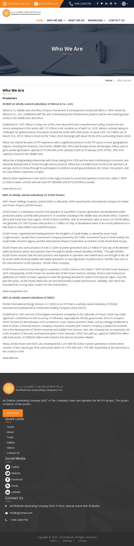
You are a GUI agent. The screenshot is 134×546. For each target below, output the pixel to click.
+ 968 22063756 (19, 519)
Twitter (15, 467)
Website (15, 473)
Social (14, 485)
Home (108, 80)
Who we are (56, 20)
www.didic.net (10, 357)
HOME (39, 20)
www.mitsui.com (12, 188)
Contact (82, 540)
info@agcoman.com (19, 3)
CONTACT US (116, 20)
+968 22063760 (82, 3)
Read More (12, 413)
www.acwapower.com (15, 291)
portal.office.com (48, 3)
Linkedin (16, 492)
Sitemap (67, 540)
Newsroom (96, 20)
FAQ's (53, 540)
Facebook (17, 479)
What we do (76, 20)
